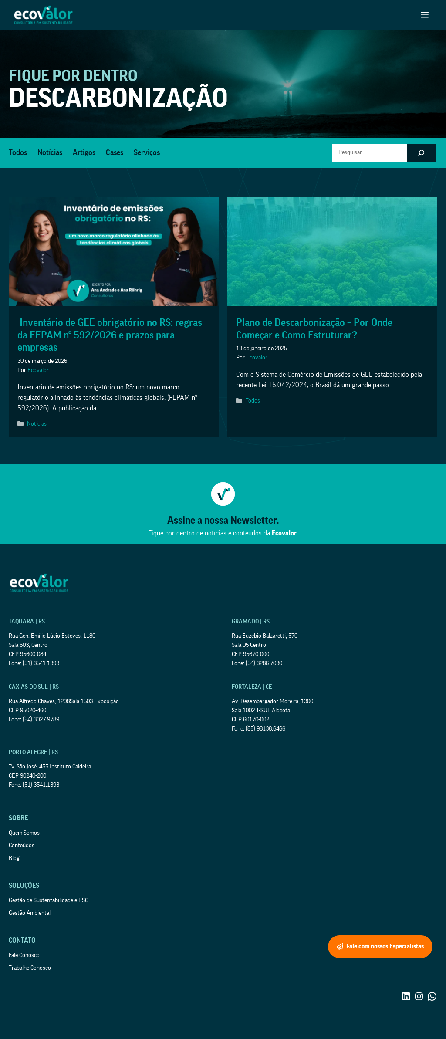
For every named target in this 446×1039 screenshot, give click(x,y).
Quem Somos (24, 833)
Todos (18, 152)
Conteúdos (21, 846)
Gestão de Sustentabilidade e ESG (48, 900)
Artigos (84, 152)
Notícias (49, 152)
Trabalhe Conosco (30, 968)
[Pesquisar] (421, 153)
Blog (14, 858)
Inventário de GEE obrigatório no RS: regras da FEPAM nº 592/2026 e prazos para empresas (109, 335)
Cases (114, 152)
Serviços (147, 152)
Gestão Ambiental (30, 913)
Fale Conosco (24, 955)
